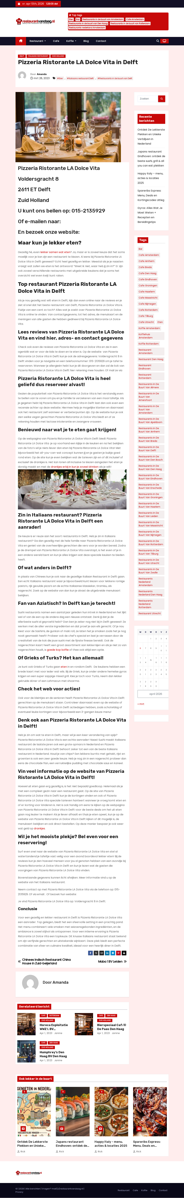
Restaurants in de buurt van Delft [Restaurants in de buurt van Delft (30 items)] (149, 448)
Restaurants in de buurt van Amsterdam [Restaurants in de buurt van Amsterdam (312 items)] (149, 409)
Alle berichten (33, 1188)
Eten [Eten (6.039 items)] (160, 322)
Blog (86, 41)
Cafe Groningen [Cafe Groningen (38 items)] (148, 285)
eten (64, 667)
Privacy (19, 1192)
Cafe (56, 41)
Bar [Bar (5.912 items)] (140, 249)
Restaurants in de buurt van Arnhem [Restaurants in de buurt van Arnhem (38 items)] (149, 430)
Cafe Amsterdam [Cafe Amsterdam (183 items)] (149, 255)
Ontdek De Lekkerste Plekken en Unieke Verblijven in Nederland (34, 1146)
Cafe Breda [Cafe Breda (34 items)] (145, 267)
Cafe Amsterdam (135, 19)
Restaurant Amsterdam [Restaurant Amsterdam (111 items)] (146, 351)
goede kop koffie (58, 650)
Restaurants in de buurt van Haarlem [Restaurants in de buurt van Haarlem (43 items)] (149, 505)
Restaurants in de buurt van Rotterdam (130, 23)
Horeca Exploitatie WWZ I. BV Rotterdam (54, 1029)
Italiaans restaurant (38, 56)
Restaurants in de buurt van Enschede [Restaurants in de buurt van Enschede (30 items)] (150, 486)
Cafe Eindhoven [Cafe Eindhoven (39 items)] (148, 279)
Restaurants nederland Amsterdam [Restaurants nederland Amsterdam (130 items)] (146, 582)
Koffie (71, 41)
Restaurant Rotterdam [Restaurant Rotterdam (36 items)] (145, 376)
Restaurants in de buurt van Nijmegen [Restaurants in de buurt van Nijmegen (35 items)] (150, 533)
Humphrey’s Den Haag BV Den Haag (53, 1054)
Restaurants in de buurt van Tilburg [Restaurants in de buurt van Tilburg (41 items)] (149, 552)
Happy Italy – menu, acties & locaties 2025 (150, 178)
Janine (58, 1033)
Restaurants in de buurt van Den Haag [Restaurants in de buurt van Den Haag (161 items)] (150, 467)
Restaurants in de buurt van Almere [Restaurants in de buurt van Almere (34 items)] (149, 385)
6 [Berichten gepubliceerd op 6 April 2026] (140, 648)
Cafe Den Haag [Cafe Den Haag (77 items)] (147, 273)
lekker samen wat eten (55, 252)
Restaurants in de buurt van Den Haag (88, 23)
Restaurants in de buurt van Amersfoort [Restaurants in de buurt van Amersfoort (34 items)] (149, 397)
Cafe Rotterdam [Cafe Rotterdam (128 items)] (148, 310)
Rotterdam (54, 1015)
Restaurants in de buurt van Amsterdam (103, 19)
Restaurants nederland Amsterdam (87, 27)
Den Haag (111, 1015)
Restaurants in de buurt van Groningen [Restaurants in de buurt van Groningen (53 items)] (151, 495)
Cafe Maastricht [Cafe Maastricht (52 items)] (148, 297)
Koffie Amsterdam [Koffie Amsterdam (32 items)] (149, 328)
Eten (71, 19)
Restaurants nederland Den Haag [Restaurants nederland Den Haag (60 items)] (150, 593)
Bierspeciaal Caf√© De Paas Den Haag (111, 1027)
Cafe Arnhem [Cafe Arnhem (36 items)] (146, 261)
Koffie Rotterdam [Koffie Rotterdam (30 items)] (149, 343)
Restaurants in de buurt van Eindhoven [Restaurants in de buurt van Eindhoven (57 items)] (150, 477)
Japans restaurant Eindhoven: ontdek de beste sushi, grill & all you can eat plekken (71, 1147)
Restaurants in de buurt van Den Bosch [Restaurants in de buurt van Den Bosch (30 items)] (151, 458)
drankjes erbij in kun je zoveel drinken (75, 467)
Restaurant (38, 41)
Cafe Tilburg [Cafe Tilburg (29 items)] (146, 316)
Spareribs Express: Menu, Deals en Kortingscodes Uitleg (151, 195)
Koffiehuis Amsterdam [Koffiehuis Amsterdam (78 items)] (146, 336)
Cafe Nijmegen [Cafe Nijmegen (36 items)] (147, 303)
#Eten (60, 78)
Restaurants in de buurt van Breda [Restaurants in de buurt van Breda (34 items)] (149, 439)
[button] (157, 41)
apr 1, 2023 (46, 1033)
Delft (22, 56)
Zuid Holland (58, 56)
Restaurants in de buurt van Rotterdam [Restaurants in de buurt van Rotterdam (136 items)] (151, 542)
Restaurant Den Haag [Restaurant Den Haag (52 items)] (151, 359)
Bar (78, 19)
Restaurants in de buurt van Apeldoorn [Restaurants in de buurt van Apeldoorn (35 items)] (150, 420)
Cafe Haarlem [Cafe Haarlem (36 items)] (147, 291)
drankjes (39, 828)
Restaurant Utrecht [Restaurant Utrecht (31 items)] (150, 613)
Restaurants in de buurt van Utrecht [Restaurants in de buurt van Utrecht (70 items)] (149, 561)
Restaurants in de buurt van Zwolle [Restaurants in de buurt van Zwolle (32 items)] (149, 571)
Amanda (42, 74)
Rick (21, 1151)
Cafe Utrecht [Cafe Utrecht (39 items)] (146, 322)
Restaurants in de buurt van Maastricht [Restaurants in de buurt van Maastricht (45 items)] (151, 524)
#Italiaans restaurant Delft (80, 78)
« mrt (141, 704)
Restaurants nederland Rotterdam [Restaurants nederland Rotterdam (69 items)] (146, 604)
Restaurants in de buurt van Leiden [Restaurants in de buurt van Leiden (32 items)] (149, 514)
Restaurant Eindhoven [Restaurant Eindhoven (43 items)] (145, 367)
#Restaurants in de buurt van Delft (115, 78)
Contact (101, 41)
